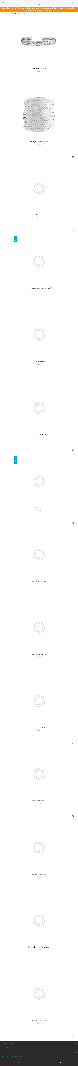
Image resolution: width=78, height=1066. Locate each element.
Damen (14, 14)
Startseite (6, 14)
